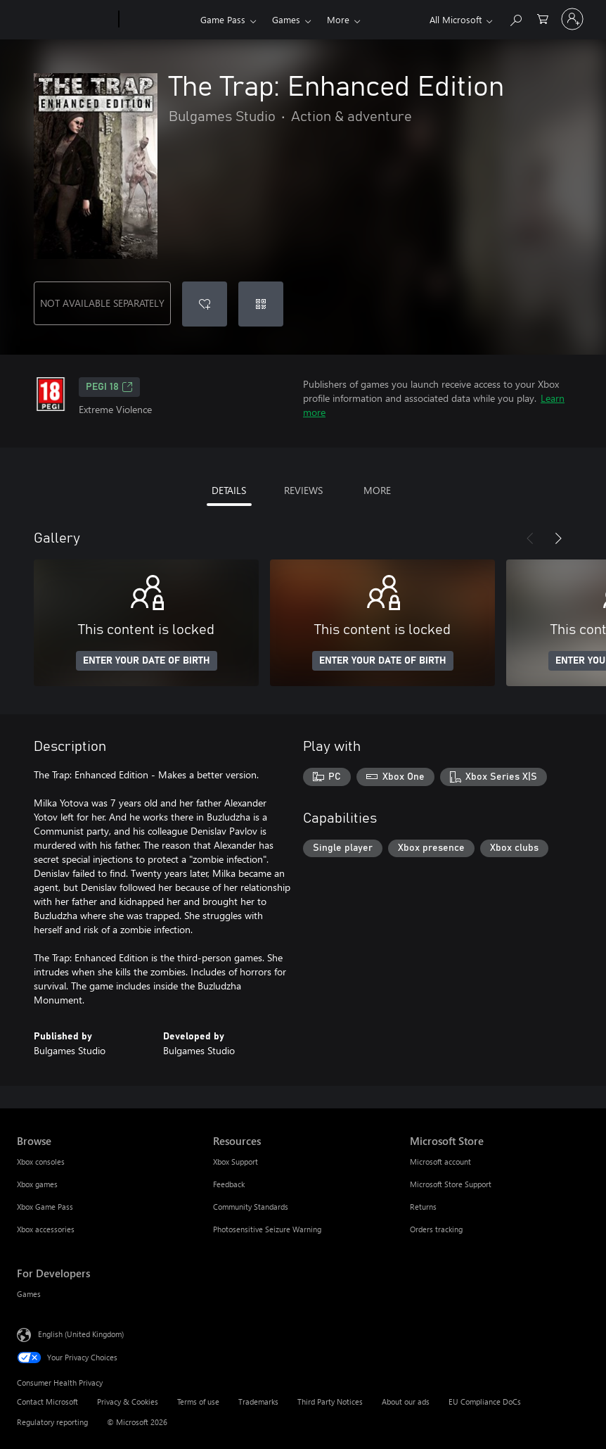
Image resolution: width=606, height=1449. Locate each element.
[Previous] (530, 538)
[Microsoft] (65, 20)
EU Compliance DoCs (485, 1401)
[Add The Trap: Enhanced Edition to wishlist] (204, 304)
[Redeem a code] (260, 304)
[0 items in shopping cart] (542, 17)
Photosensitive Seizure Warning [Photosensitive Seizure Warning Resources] (267, 1229)
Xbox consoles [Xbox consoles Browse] (41, 1161)
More (338, 19)
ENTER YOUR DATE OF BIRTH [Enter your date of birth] (146, 661)
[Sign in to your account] (572, 19)
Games (286, 19)
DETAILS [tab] (229, 490)
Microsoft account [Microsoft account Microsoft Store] (440, 1161)
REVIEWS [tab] (303, 490)
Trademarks (258, 1401)
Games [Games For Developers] (29, 1293)
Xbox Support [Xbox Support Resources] (235, 1161)
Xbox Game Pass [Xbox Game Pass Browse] (45, 1206)
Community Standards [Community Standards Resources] (250, 1206)
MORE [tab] (377, 490)
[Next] (558, 538)
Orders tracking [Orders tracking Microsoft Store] (436, 1229)
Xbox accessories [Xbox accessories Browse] (46, 1229)
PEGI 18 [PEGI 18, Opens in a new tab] (109, 387)
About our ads (406, 1401)
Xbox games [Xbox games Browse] (37, 1184)
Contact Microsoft (47, 1401)
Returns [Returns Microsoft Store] (423, 1206)
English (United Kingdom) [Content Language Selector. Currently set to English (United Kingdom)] (81, 1334)
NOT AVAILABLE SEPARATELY (102, 303)
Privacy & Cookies (127, 1401)
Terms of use (198, 1401)
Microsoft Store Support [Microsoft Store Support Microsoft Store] (450, 1184)
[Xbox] (158, 20)
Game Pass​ (222, 19)
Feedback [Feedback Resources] (229, 1184)
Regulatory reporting (52, 1421)
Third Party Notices (330, 1401)
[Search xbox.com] (515, 18)
